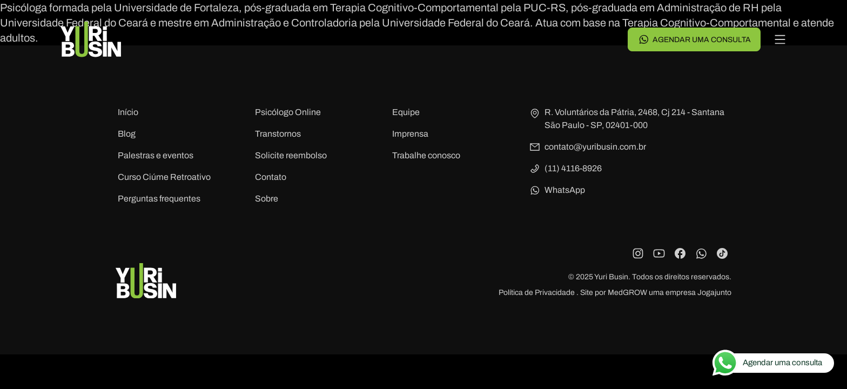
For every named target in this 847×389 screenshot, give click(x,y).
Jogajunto (714, 293)
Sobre (266, 198)
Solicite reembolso (291, 155)
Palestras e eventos (155, 155)
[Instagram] (638, 253)
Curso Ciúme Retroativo (164, 177)
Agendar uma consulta (694, 39)
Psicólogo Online (288, 112)
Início (128, 112)
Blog (127, 133)
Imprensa (410, 133)
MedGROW (627, 293)
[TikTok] (722, 253)
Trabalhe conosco (426, 155)
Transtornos (278, 133)
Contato (270, 177)
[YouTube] (659, 253)
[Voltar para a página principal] (90, 39)
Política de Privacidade (537, 293)
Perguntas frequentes (159, 198)
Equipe (406, 112)
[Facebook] (680, 253)
